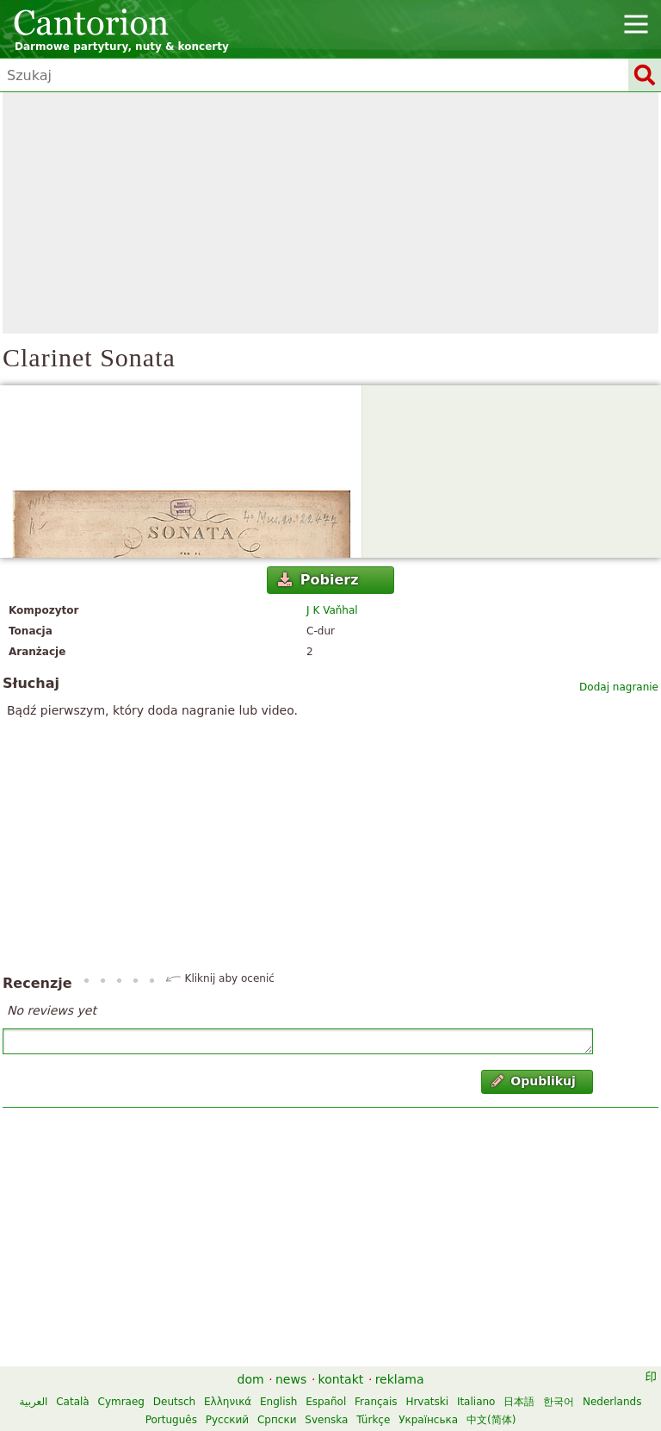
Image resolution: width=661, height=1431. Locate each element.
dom (251, 1379)
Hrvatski (426, 1402)
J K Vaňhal (332, 610)
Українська (428, 1420)
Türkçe (373, 1420)
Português (171, 1420)
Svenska (326, 1420)
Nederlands (612, 1402)
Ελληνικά (227, 1402)
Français (376, 1402)
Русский (227, 1420)
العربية (34, 1402)
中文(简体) (491, 1420)
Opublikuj (533, 1081)
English (278, 1402)
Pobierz (318, 580)
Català (72, 1402)
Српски (277, 1420)
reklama (399, 1379)
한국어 (558, 1402)
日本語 (518, 1402)
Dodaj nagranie (618, 687)
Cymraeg (121, 1402)
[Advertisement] (330, 213)
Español (326, 1402)
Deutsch (174, 1402)
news (290, 1379)
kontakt (341, 1379)
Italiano (476, 1402)
